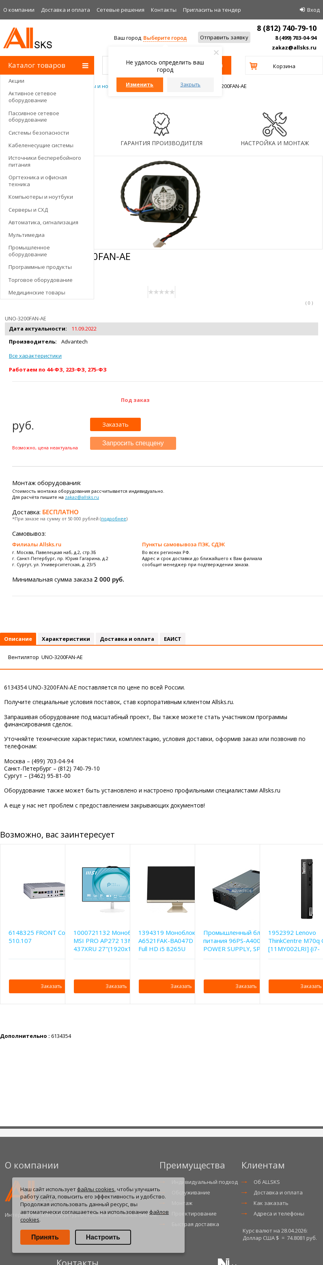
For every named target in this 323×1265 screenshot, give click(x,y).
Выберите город (165, 37)
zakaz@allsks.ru (294, 47)
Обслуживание (191, 1192)
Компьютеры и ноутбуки (41, 196)
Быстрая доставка (195, 1224)
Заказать (115, 424)
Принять (45, 1237)
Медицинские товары (37, 292)
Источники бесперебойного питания (45, 161)
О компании (18, 9)
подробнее (113, 518)
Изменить (139, 84)
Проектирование (194, 1213)
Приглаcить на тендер (212, 9)
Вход (313, 9)
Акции (16, 80)
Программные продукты (40, 267)
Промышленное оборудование (29, 251)
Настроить (103, 1237)
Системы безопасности (39, 132)
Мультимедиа (27, 234)
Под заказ (135, 400)
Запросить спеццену (133, 443)
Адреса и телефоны (279, 1213)
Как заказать (271, 1203)
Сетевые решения (120, 9)
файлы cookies (95, 1189)
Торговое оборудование (41, 279)
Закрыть (190, 84)
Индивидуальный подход (205, 1182)
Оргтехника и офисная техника (38, 181)
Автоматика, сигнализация (43, 222)
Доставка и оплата (65, 9)
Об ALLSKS (267, 1182)
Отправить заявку (224, 37)
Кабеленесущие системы (41, 145)
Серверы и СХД (28, 209)
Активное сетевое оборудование (32, 97)
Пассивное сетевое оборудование (34, 117)
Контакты (164, 9)
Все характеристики (35, 355)
